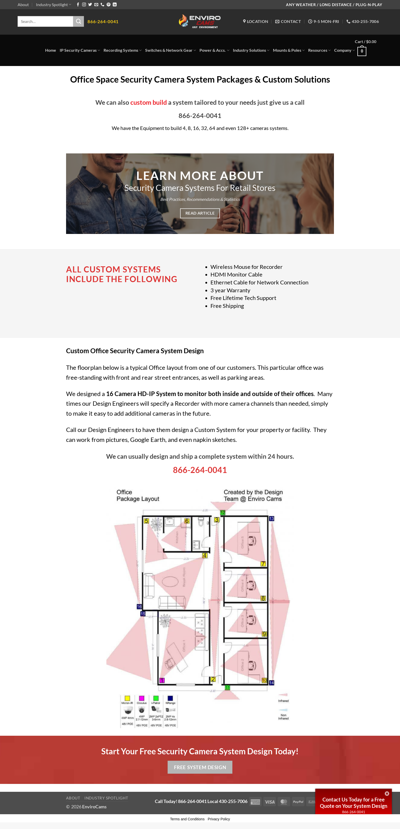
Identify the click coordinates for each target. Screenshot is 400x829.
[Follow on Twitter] (90, 5)
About (23, 4)
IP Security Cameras (80, 50)
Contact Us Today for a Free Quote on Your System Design (353, 802)
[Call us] (102, 5)
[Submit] (78, 21)
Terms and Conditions (187, 819)
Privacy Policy (219, 819)
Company (344, 50)
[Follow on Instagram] (84, 5)
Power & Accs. (214, 50)
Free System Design (200, 767)
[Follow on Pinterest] (108, 5)
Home (50, 50)
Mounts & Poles (289, 50)
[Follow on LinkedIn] (115, 5)
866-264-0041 (353, 812)
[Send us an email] (96, 5)
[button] (368, 50)
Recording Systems (123, 50)
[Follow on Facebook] (78, 5)
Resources (319, 50)
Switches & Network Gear (170, 50)
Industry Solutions (251, 50)
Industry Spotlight (53, 4)
